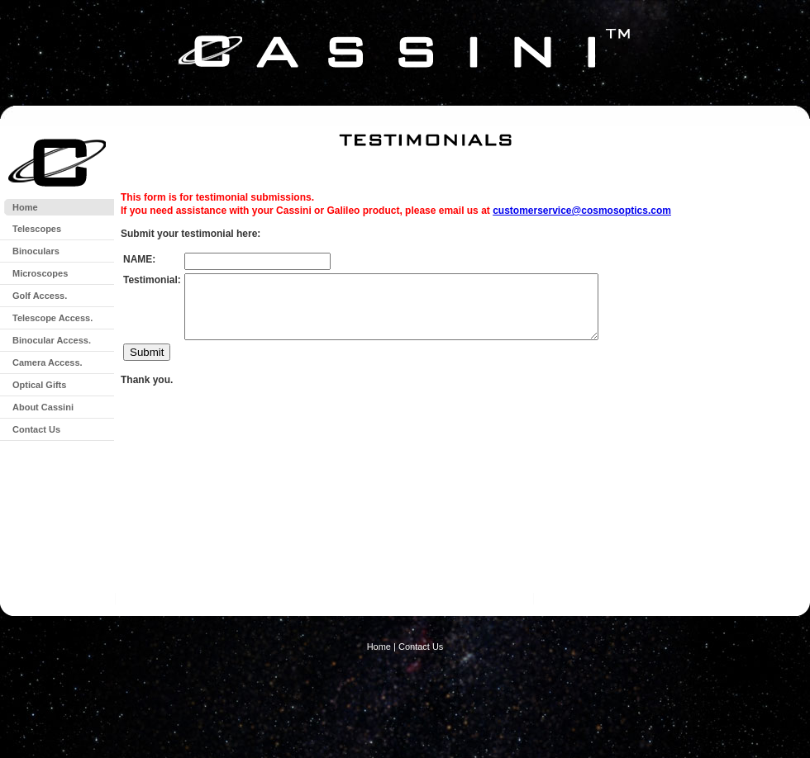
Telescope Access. (52, 318)
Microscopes (40, 273)
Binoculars (36, 251)
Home (25, 207)
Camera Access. (47, 362)
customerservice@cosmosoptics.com (582, 210)
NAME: (139, 259)
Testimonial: (152, 280)
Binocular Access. (51, 340)
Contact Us (36, 429)
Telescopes (36, 229)
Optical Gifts (39, 385)
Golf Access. (39, 296)
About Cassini (43, 407)
